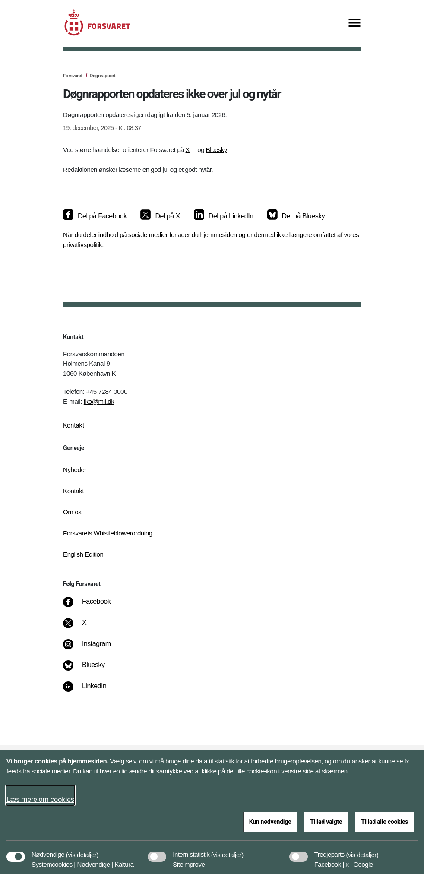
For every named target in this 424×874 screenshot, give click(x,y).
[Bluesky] (90, 669)
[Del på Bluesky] (296, 216)
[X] (84, 627)
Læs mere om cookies (40, 799)
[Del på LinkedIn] (223, 216)
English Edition (83, 554)
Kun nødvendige (270, 821)
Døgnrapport (102, 75)
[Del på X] (160, 216)
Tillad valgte (326, 821)
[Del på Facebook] (95, 216)
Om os (72, 512)
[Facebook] (93, 605)
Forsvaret (72, 75)
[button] (82, 850)
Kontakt (73, 425)
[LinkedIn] (91, 690)
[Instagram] (93, 648)
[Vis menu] (354, 23)
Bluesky (216, 149)
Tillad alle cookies (384, 821)
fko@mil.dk (99, 401)
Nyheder (74, 469)
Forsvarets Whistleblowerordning (107, 533)
